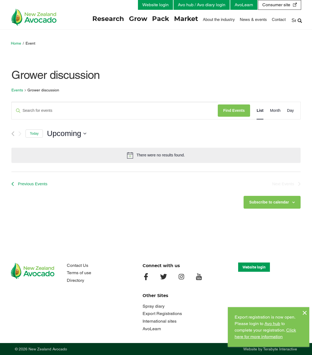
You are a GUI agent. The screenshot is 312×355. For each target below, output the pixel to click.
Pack (160, 19)
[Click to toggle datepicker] (66, 133)
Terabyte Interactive (280, 349)
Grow (138, 19)
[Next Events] (19, 133)
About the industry (219, 19)
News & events (253, 19)
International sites (160, 321)
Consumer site (276, 4)
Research (108, 19)
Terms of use (79, 272)
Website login (155, 4)
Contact (279, 19)
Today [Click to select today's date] (34, 133)
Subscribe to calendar (269, 202)
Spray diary (154, 306)
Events (17, 90)
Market (186, 19)
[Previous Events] (12, 133)
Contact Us (77, 265)
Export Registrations (162, 313)
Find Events (234, 110)
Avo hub (272, 323)
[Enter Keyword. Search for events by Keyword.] (115, 110)
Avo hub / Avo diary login (201, 4)
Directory (75, 280)
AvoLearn (244, 4)
